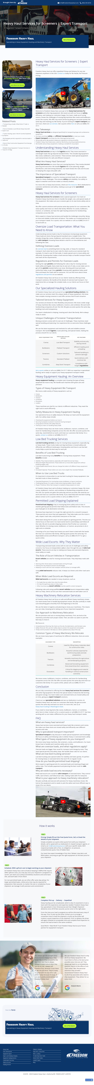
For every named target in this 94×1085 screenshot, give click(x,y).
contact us (44, 435)
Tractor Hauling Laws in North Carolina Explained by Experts (16, 134)
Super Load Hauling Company (10, 1059)
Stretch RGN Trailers (38, 1063)
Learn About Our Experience (17, 115)
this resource (72, 185)
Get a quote (40, 370)
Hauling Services (7, 1072)
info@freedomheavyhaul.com (69, 3)
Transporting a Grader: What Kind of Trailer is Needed (15, 125)
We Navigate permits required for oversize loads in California (17, 139)
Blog (34, 1069)
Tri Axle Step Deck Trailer (39, 1059)
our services (53, 124)
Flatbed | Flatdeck (37, 1050)
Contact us (61, 73)
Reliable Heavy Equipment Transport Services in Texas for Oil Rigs (16, 149)
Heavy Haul (6, 1050)
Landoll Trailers (37, 1066)
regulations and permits (44, 274)
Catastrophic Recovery (9, 1066)
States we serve (7, 1069)
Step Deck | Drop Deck (39, 1053)
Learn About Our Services (17, 85)
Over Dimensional (7, 1053)
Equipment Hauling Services (10, 1063)
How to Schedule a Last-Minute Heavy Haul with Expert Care (16, 129)
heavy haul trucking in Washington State (49, 707)
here (72, 124)
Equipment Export (7, 1056)
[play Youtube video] (63, 93)
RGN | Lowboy (37, 1056)
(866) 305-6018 (86, 3)
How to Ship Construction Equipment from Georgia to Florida (17, 144)
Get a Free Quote (70, 39)
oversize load (42, 249)
